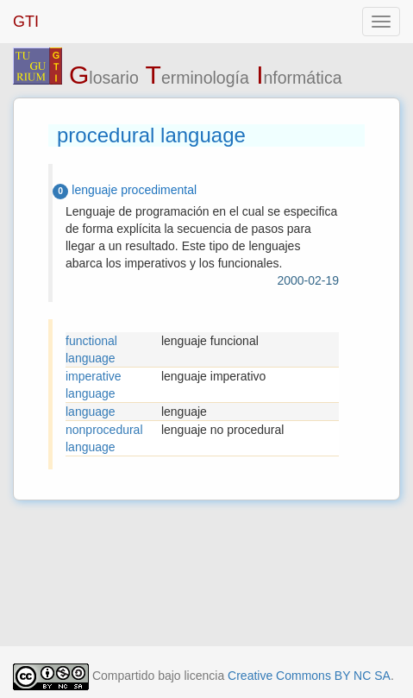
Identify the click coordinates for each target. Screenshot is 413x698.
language (91, 411)
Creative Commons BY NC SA (309, 675)
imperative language (94, 384)
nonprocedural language (104, 438)
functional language (91, 349)
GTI (26, 21)
